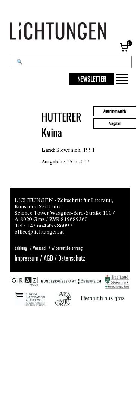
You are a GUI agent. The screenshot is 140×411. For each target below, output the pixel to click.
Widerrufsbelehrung (67, 248)
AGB (48, 258)
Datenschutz (71, 258)
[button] (122, 79)
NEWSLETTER (91, 78)
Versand (39, 248)
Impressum (26, 258)
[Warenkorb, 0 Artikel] (124, 46)
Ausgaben (115, 123)
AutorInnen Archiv (114, 111)
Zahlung (21, 248)
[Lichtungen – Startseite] (70, 31)
